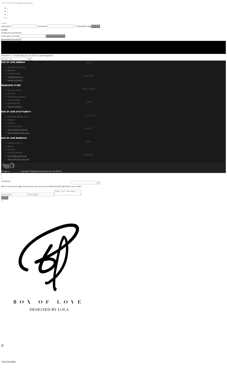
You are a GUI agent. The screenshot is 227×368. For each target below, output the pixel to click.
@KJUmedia (15, 171)
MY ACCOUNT (91, 115)
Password (42, 26)
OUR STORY (88, 75)
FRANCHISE (88, 154)
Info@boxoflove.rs (15, 77)
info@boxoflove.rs (24, 2)
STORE (88, 102)
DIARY (88, 141)
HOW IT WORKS (88, 89)
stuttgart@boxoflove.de (18, 129)
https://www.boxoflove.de (18, 133)
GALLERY (88, 128)
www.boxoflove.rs (15, 80)
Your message (8, 361)
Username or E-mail (10, 36)
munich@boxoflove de (17, 156)
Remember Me (82, 26)
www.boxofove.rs (15, 106)
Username (6, 26)
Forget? (4, 29)
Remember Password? (11, 39)
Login (4, 23)
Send (4, 199)
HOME (88, 62)
